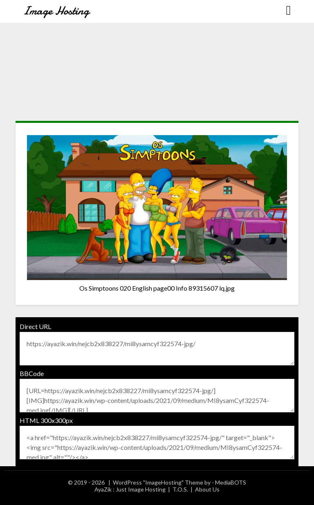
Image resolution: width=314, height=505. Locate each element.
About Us (207, 489)
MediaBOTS (230, 482)
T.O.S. (180, 489)
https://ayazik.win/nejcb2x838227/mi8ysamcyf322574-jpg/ (157, 348)
